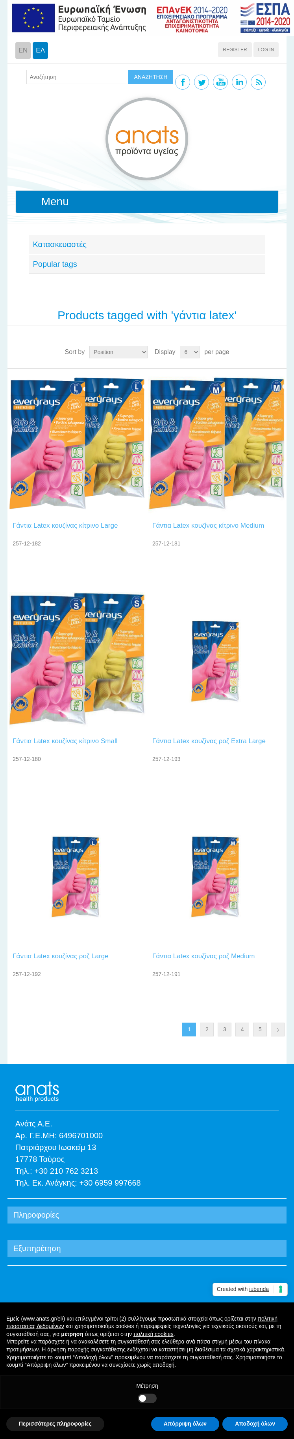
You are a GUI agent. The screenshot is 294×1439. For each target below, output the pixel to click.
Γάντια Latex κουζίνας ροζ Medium (203, 956)
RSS (258, 82)
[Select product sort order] (118, 352)
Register (235, 49)
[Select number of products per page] (190, 352)
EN (23, 50)
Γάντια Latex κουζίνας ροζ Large (60, 956)
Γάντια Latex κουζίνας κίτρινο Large (65, 525)
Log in (266, 49)
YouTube (220, 82)
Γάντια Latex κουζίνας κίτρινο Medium (208, 525)
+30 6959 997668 (110, 1183)
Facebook (182, 82)
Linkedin (239, 82)
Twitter (201, 82)
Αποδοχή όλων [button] (255, 1423)
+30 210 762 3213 (66, 1171)
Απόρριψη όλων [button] (185, 1423)
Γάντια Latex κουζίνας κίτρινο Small (65, 741)
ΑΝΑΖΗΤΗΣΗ (151, 77)
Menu (55, 201)
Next (278, 1029)
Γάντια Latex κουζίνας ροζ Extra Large (209, 741)
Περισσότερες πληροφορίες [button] (55, 1423)
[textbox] (77, 77)
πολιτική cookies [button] (153, 1334)
